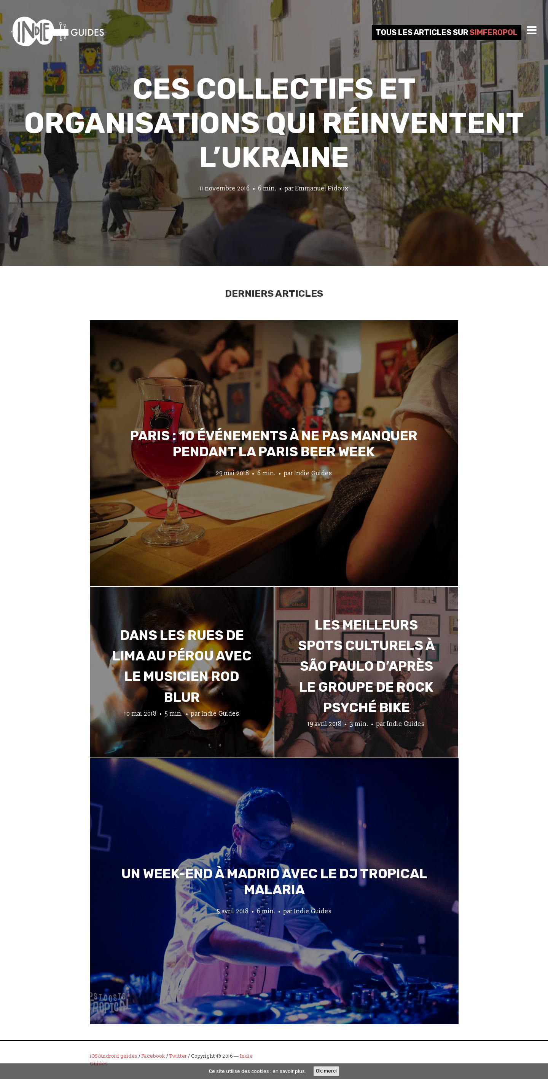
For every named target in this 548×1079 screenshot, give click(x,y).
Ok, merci (326, 1071)
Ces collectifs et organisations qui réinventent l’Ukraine (274, 123)
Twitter (178, 1056)
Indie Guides (313, 473)
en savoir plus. (289, 1071)
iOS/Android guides (113, 1056)
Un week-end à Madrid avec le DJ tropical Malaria (274, 881)
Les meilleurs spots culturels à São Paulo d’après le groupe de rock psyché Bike (366, 666)
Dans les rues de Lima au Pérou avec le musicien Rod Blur (182, 666)
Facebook (153, 1056)
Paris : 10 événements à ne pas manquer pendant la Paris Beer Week (273, 443)
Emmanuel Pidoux (322, 188)
